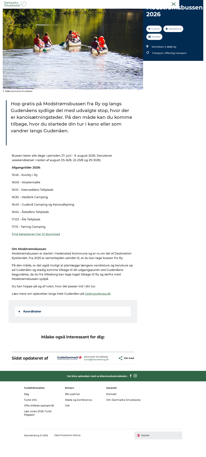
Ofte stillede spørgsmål (42, 420)
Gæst (167, 3)
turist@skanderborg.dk (89, 374)
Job (69, 420)
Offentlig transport (175, 68)
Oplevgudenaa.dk (97, 309)
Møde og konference (80, 415)
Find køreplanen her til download (36, 249)
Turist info (33, 415)
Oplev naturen (59, 10)
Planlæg (150, 10)
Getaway (115, 10)
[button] (108, 373)
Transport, (158, 68)
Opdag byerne (81, 10)
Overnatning (133, 10)
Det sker (100, 10)
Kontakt (199, 3)
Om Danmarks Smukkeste (116, 417)
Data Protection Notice (70, 450)
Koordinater (30, 327)
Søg (29, 409)
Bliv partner (74, 409)
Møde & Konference (182, 3)
